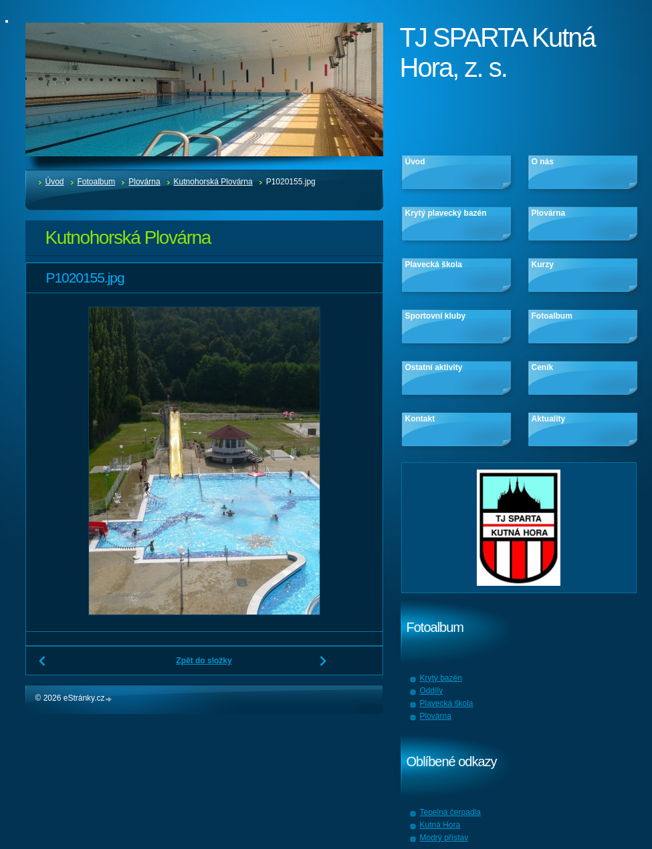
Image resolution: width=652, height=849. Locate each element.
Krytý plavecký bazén (446, 213)
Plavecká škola (433, 264)
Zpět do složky (203, 660)
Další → (324, 666)
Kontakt (420, 418)
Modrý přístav (444, 837)
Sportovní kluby (435, 316)
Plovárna (144, 181)
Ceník (543, 367)
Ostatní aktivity (434, 367)
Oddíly (431, 690)
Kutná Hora (440, 825)
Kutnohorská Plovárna (213, 181)
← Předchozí (43, 666)
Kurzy (543, 264)
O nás (543, 161)
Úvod (54, 181)
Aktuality (549, 418)
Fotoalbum (97, 181)
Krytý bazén (441, 678)
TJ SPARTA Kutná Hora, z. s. (497, 52)
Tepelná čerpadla (450, 812)
